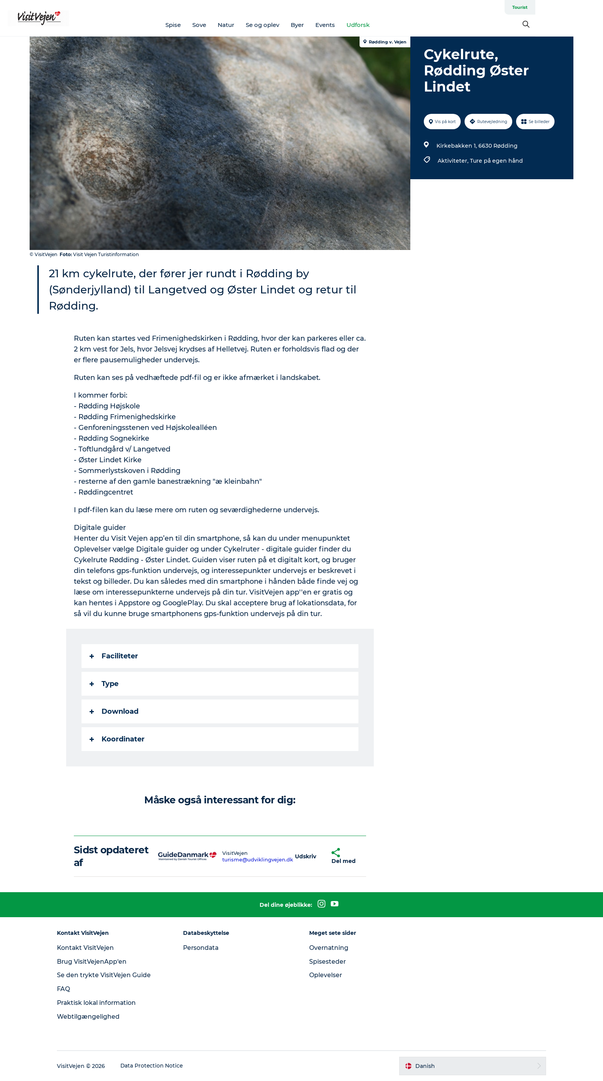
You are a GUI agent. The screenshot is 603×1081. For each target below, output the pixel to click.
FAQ (69, 989)
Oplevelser (325, 975)
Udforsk (392, 24)
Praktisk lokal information (103, 1002)
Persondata (204, 947)
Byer (331, 24)
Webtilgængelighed (94, 1016)
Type (104, 684)
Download (114, 711)
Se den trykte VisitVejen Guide (110, 975)
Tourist (565, 7)
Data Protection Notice (158, 1066)
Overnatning (329, 947)
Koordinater (117, 739)
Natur (260, 24)
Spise (207, 24)
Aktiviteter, (453, 160)
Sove (233, 24)
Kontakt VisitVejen (92, 947)
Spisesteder (327, 961)
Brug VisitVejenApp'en (98, 961)
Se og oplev (296, 24)
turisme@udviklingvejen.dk (257, 859)
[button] (306, 856)
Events (359, 24)
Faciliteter (114, 656)
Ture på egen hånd (496, 160)
